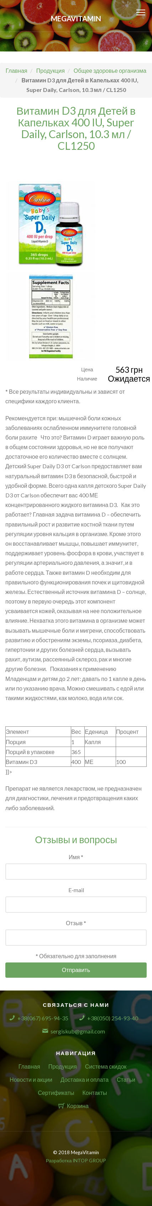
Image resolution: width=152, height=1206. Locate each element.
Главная (29, 1066)
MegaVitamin (76, 18)
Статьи (126, 1079)
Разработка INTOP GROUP (76, 1160)
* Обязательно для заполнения (76, 956)
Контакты (94, 1092)
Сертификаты (56, 1092)
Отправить (76, 969)
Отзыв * (76, 922)
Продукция (62, 1066)
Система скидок (106, 1066)
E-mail (76, 889)
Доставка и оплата (85, 1079)
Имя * (76, 856)
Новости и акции (31, 1079)
